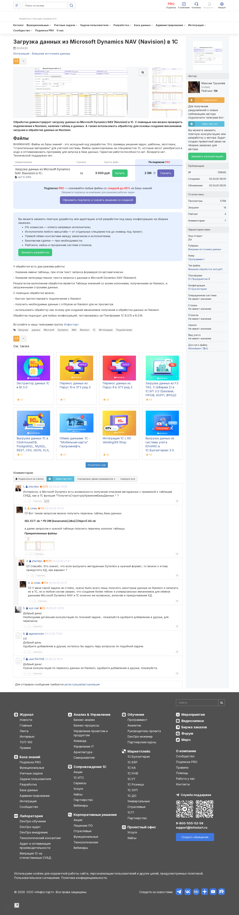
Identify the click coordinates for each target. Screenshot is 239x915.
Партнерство (83, 800)
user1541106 (36, 659)
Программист (196, 259)
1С (94, 330)
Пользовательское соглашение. (37, 878)
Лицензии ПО (83, 825)
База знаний (30, 757)
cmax (33, 508)
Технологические (86, 842)
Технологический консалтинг (40, 838)
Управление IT (84, 746)
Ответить (37, 501)
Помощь (182, 773)
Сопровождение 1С (90, 767)
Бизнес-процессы (86, 725)
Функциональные (32, 767)
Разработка (28, 784)
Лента (24, 731)
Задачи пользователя (35, 779)
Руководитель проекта (144, 731)
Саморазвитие (84, 757)
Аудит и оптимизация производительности (35, 846)
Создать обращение (195, 837)
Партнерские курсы (141, 742)
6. (24, 633)
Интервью (27, 736)
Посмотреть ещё (97, 465)
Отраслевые (82, 831)
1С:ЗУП (132, 790)
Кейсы (78, 794)
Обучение (135, 715)
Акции (78, 772)
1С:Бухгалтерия (138, 756)
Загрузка (23, 330)
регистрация (72, 684)
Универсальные (138, 801)
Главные (26, 725)
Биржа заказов (194, 727)
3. (27, 561)
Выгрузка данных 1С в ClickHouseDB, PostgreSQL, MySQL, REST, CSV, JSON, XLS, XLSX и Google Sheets (33, 446)
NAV (74, 330)
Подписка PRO (30, 762)
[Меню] (16, 5)
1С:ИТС (79, 777)
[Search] (200, 702)
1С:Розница (135, 784)
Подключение (124, 330)
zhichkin (33, 486)
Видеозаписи (192, 721)
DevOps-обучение (33, 821)
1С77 (130, 812)
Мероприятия (193, 715)
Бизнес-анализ (84, 720)
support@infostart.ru (191, 827)
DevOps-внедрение (34, 832)
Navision (84, 330)
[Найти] (221, 702)
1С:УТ (131, 779)
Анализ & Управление (92, 715)
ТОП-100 (26, 742)
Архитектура (83, 752)
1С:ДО (131, 795)
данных (36, 330)
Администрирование (35, 795)
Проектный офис (141, 827)
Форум (187, 733)
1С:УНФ (132, 773)
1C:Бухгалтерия (197, 288)
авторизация (91, 684)
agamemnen (36, 633)
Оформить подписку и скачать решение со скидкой (98, 200)
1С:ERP (132, 762)
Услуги (78, 788)
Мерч (186, 740)
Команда (80, 741)
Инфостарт (71, 324)
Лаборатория (31, 816)
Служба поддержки (196, 795)
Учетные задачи (31, 773)
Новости (26, 720)
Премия (25, 748)
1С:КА (131, 767)
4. (29, 582)
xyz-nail (34, 608)
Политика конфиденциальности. (84, 878)
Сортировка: (96, 478)
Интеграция (106, 330)
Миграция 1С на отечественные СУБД (35, 855)
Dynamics (63, 330)
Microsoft (49, 330)
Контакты (183, 784)
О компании (186, 751)
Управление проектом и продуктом (91, 733)
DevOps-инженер (140, 736)
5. (24, 608)
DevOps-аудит (30, 827)
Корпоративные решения (95, 815)
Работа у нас (185, 778)
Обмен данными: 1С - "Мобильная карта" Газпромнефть (75, 442)
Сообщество (29, 807)
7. (24, 659)
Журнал (26, 715)
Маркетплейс (139, 751)
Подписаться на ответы (29, 478)
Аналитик (134, 725)
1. (24, 486)
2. (26, 508)
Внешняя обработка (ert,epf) (205, 269)
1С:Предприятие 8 (199, 279)
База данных (29, 790)
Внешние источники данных (204, 249)
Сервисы (80, 783)
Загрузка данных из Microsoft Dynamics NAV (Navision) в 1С (95, 41)
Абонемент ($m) (198, 348)
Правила (182, 767)
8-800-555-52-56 (189, 823)
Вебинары (81, 805)
